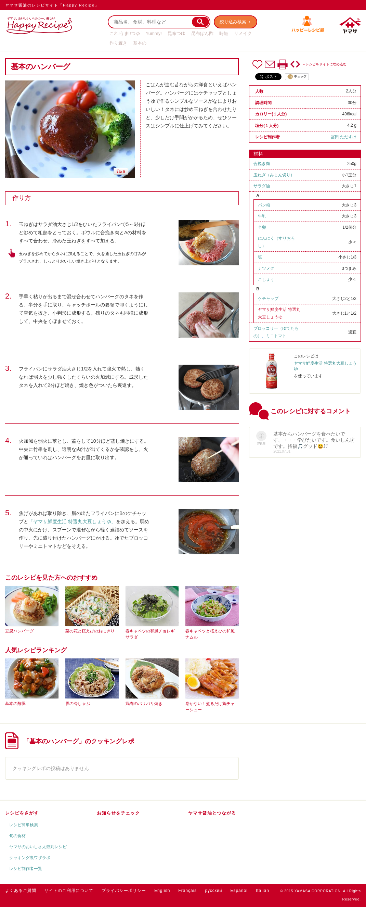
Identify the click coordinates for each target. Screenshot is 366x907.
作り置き (118, 43)
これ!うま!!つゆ (124, 33)
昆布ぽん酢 (202, 33)
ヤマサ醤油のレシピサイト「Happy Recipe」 (52, 5)
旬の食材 (17, 835)
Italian (262, 890)
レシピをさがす (22, 813)
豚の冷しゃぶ (77, 703)
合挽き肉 (261, 163)
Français (187, 890)
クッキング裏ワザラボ (29, 857)
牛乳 (262, 216)
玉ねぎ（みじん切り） (274, 175)
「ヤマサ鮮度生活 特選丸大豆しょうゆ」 (72, 521)
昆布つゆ (176, 33)
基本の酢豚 (15, 703)
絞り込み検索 (233, 21)
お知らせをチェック (118, 813)
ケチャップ (268, 298)
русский (213, 890)
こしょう (266, 279)
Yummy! (154, 33)
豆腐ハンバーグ (19, 631)
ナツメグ (266, 268)
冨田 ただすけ (343, 137)
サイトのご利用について (68, 890)
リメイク (243, 33)
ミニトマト (276, 335)
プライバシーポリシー (124, 890)
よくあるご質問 (20, 890)
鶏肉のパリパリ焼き (144, 703)
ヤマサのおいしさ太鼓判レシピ (38, 846)
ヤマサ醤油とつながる (212, 813)
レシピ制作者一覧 (25, 868)
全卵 (262, 227)
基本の (139, 43)
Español (238, 890)
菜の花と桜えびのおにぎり (90, 631)
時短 (223, 33)
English (162, 890)
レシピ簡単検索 (23, 824)
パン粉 (264, 205)
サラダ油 (261, 186)
